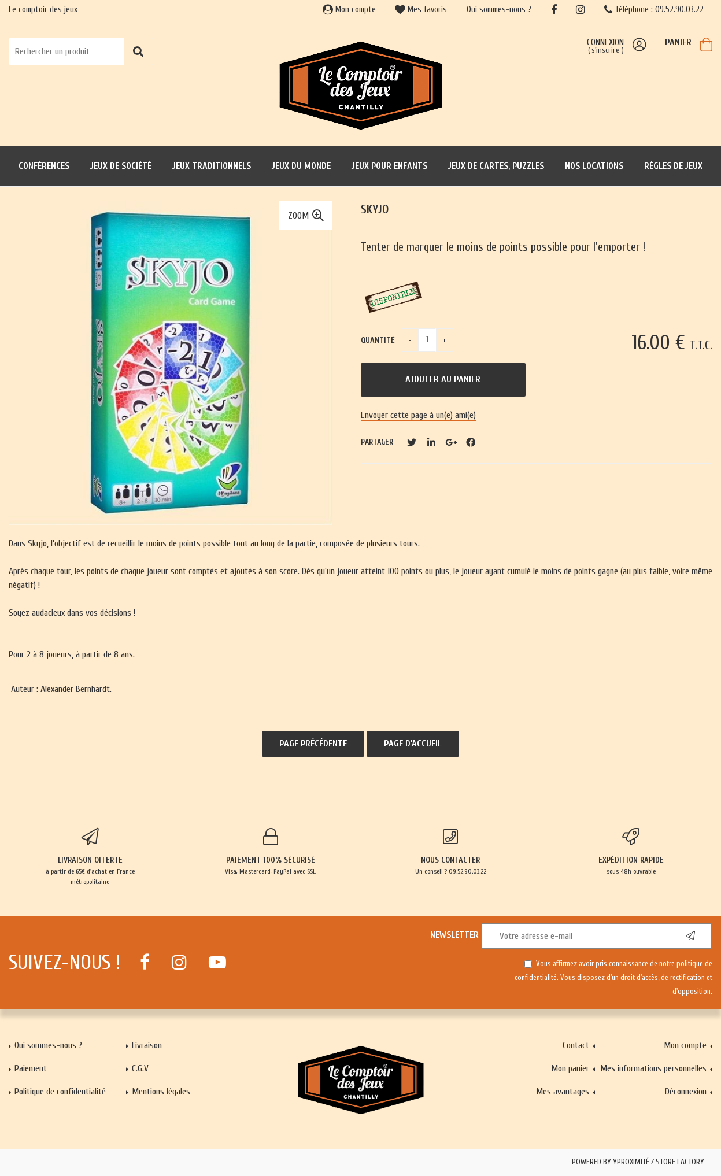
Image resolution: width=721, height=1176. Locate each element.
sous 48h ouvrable (631, 851)
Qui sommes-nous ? (499, 9)
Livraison (147, 1045)
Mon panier (570, 1068)
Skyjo (375, 209)
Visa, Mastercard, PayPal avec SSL (270, 851)
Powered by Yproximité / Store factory (638, 1162)
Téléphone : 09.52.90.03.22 (654, 9)
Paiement (30, 1068)
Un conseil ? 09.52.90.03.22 (451, 851)
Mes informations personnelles (653, 1068)
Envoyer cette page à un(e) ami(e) (418, 415)
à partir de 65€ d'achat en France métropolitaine (90, 857)
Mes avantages (562, 1091)
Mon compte (349, 9)
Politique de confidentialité (60, 1091)
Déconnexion (686, 1091)
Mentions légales (161, 1091)
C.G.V (140, 1068)
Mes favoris (421, 9)
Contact (576, 1045)
